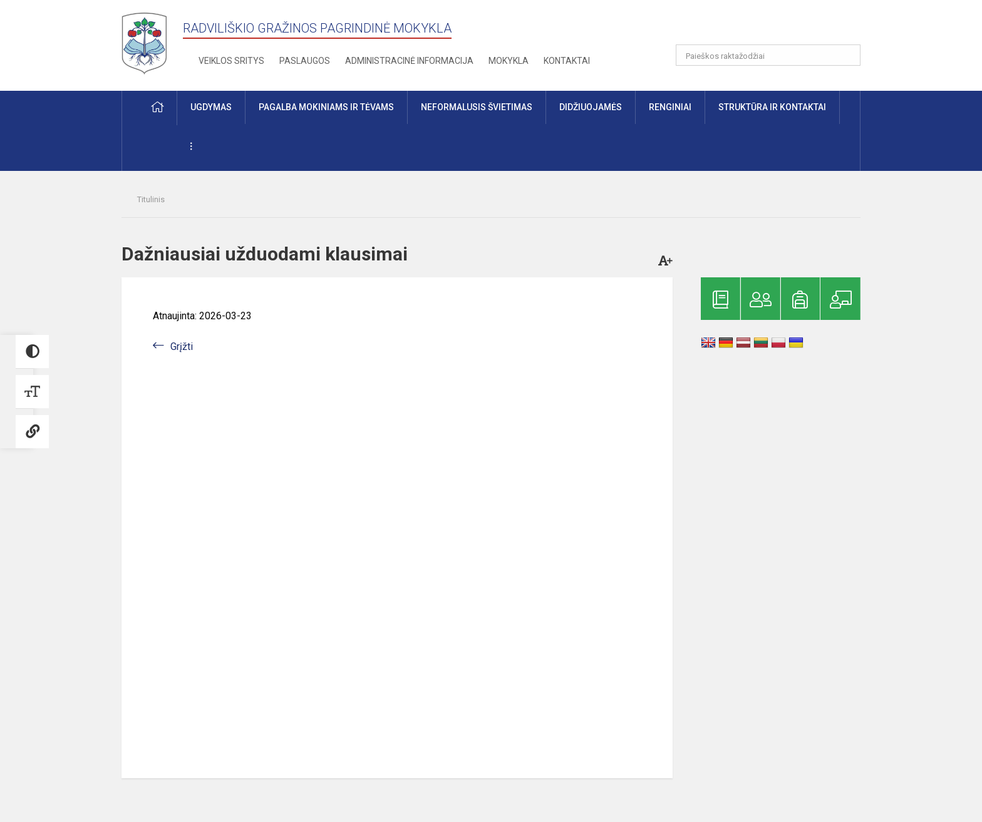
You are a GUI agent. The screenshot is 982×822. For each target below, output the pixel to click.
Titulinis (151, 199)
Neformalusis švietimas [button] (476, 107)
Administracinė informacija (409, 61)
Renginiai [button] (670, 107)
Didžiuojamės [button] (590, 107)
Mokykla (508, 61)
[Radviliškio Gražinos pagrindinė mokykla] (148, 43)
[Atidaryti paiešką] (846, 55)
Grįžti (181, 346)
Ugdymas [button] (211, 107)
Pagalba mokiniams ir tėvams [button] (326, 107)
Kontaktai (567, 61)
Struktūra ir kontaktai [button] (772, 107)
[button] (775, 26)
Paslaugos (304, 61)
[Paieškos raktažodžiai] (768, 55)
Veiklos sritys (231, 61)
